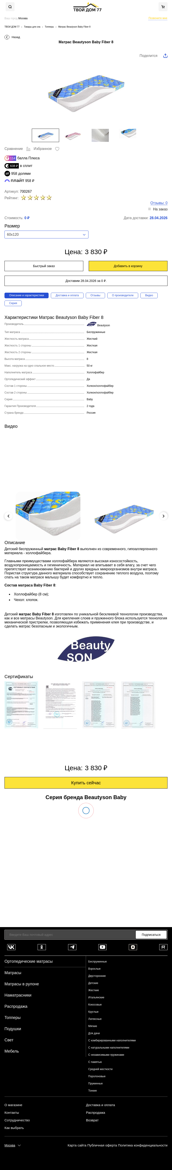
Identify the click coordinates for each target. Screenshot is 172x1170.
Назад (16, 37)
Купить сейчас (86, 782)
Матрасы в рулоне (21, 984)
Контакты (11, 1112)
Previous (8, 516)
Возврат (92, 1120)
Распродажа (15, 1006)
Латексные (95, 1019)
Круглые (93, 1011)
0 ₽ (26, 218)
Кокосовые (95, 1004)
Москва (9, 1145)
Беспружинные (97, 961)
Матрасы (12, 973)
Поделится (148, 56)
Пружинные (95, 1083)
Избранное (46, 149)
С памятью (95, 1062)
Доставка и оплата (67, 295)
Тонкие (92, 1090)
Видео (149, 295)
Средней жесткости (100, 1069)
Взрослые (94, 968)
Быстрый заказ (44, 266)
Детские (93, 983)
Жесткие (93, 990)
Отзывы (95, 295)
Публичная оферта (102, 1145)
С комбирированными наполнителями (112, 1040)
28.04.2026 (159, 218)
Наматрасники (17, 995)
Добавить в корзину (128, 266)
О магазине (13, 1105)
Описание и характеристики (26, 295)
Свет (8, 1040)
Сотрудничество (17, 1120)
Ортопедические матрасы (28, 961)
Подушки (12, 1029)
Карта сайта (77, 1145)
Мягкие (92, 1026)
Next (163, 516)
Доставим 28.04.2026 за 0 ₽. (86, 281)
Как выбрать (14, 1127)
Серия (13, 303)
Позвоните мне (157, 18)
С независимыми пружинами (106, 1054)
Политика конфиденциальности (143, 1145)
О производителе (122, 295)
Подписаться (151, 934)
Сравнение (17, 149)
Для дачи (94, 1033)
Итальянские (96, 997)
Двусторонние (97, 976)
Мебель (11, 1051)
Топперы (12, 1017)
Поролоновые (96, 1076)
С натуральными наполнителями (108, 1047)
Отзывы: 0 (159, 203)
